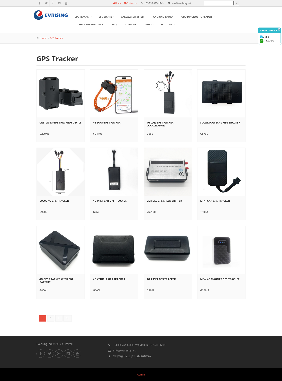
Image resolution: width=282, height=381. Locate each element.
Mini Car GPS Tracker (215, 200)
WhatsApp (267, 41)
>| (67, 318)
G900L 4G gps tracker (54, 200)
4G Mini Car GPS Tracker (110, 200)
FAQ (114, 24)
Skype (264, 37)
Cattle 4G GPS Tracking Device (60, 122)
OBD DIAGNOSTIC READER (196, 16)
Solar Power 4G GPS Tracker (220, 122)
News (148, 24)
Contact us (130, 3)
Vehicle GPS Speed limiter (164, 200)
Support (130, 24)
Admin (141, 374)
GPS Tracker (82, 16)
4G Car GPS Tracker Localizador (160, 124)
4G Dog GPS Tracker (106, 122)
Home (117, 3)
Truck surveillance (90, 24)
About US (166, 24)
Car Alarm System (132, 16)
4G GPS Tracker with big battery (56, 280)
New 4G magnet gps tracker (220, 279)
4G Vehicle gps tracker (109, 279)
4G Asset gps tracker (161, 279)
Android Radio (163, 16)
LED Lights (105, 16)
